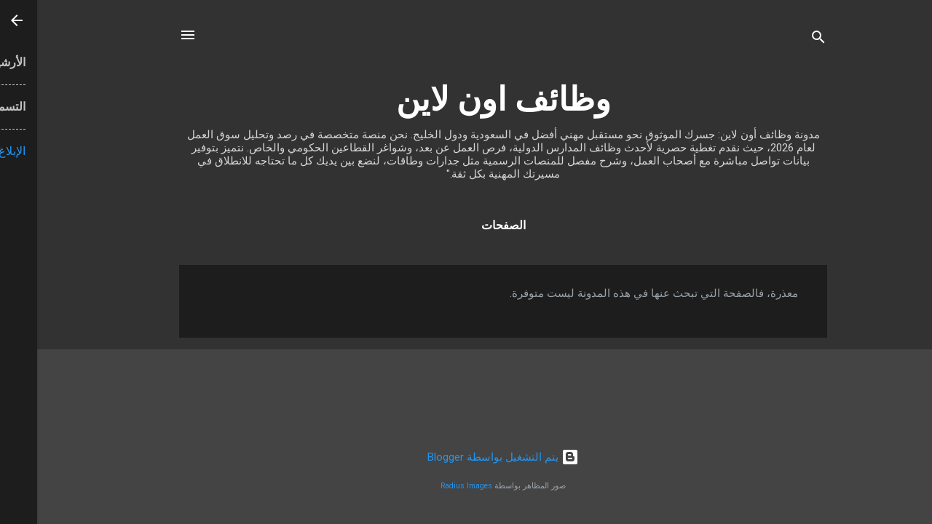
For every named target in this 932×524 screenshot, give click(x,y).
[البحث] (781, 39)
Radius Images (429, 486)
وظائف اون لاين (466, 99)
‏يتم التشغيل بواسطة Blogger (466, 457)
